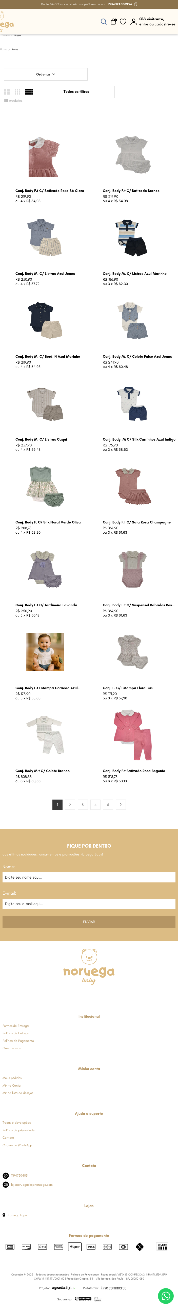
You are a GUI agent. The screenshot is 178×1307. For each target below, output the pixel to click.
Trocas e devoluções (16, 1122)
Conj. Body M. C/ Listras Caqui (41, 439)
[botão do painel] (152, 22)
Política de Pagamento (18, 1041)
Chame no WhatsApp (17, 1145)
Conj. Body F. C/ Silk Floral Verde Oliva (48, 522)
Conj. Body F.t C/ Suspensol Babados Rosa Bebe (138, 605)
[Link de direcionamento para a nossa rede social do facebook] (64, 994)
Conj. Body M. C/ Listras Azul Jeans (45, 274)
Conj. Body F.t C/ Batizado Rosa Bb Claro (49, 191)
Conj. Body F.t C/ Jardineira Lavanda (46, 605)
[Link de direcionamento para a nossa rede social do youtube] (101, 994)
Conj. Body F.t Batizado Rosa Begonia (134, 771)
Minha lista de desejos (18, 1093)
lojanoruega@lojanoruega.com (28, 1184)
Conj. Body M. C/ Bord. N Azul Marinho (47, 356)
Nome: (9, 866)
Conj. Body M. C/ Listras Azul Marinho (135, 274)
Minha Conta (12, 1085)
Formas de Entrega (16, 1026)
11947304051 (16, 1176)
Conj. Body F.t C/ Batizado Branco (131, 191)
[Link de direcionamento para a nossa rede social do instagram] (76, 994)
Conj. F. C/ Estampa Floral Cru (128, 688)
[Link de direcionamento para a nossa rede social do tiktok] (113, 994)
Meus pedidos (12, 1078)
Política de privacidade (18, 1130)
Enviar (89, 922)
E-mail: (9, 893)
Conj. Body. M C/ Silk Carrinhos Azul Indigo (139, 439)
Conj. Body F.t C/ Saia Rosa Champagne (137, 522)
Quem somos (12, 1048)
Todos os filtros (76, 91)
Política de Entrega (16, 1033)
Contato (8, 1137)
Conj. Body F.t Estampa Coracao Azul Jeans (46, 688)
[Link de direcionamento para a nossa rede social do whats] (88, 994)
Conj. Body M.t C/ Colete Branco (42, 771)
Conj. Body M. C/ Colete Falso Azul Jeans (137, 356)
